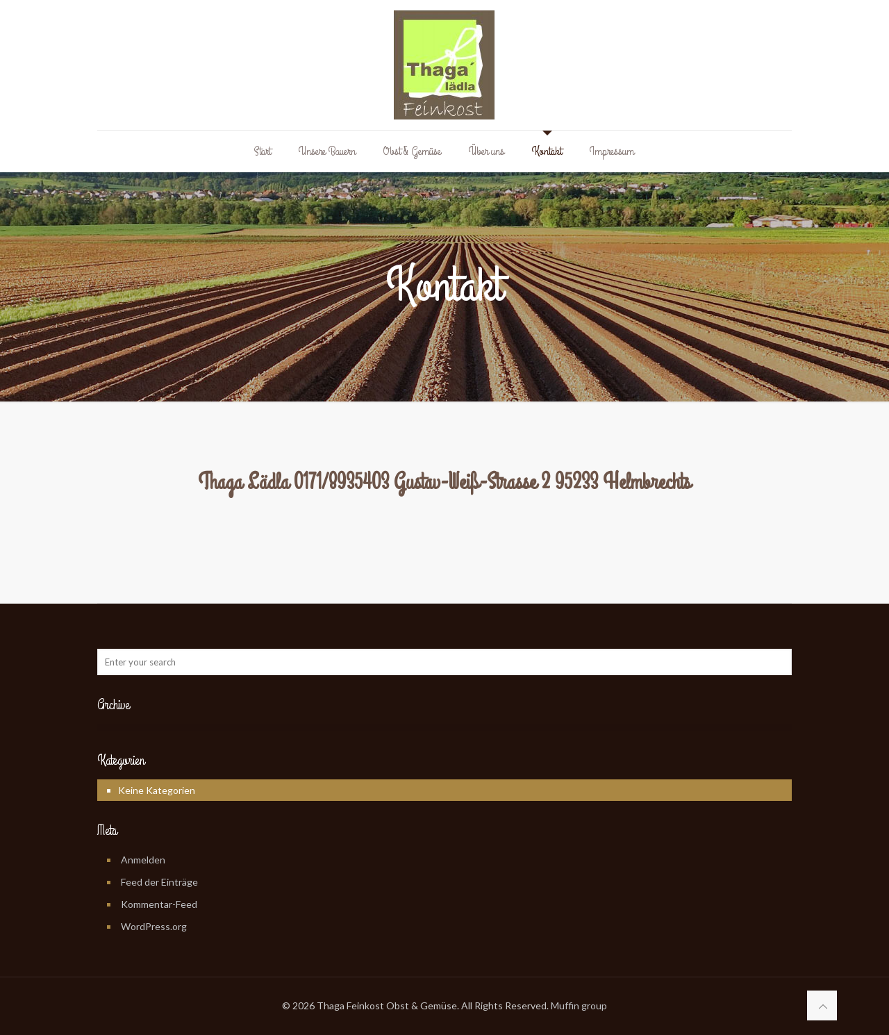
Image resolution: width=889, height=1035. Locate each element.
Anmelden (143, 860)
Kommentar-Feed (159, 904)
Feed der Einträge (159, 882)
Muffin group (579, 1005)
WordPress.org (154, 926)
